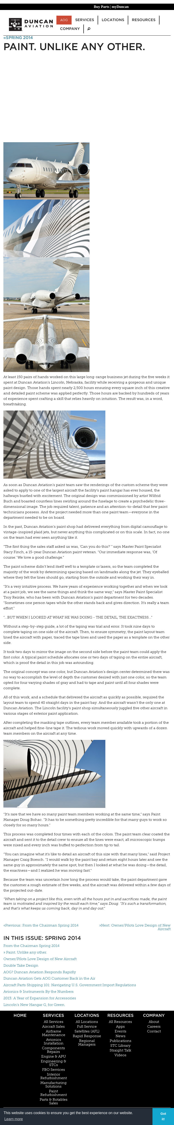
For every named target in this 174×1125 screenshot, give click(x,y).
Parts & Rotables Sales (54, 1101)
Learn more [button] (13, 1119)
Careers (154, 1026)
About (154, 1022)
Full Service (87, 1026)
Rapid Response (87, 1036)
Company (154, 1015)
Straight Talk (120, 1050)
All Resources (120, 1022)
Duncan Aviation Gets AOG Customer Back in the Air (49, 978)
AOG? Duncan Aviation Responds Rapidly (39, 972)
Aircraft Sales (53, 1026)
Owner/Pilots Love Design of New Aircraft (40, 959)
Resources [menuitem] (143, 20)
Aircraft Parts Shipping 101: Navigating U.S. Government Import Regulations (69, 985)
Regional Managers (87, 1042)
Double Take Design (20, 965)
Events (120, 1031)
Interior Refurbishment (53, 1076)
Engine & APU (53, 1056)
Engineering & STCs (53, 1063)
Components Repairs (53, 1050)
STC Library (120, 1045)
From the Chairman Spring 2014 (31, 946)
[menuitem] (89, 28)
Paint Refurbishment (53, 1093)
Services (53, 1015)
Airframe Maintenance (53, 1033)
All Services (53, 1022)
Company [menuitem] (70, 29)
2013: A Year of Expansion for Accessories (39, 998)
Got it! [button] (163, 1116)
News (121, 1036)
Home (20, 1015)
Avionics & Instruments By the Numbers (38, 991)
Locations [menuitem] (113, 20)
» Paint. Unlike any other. (25, 952)
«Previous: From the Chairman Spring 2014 (40, 925)
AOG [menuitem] (64, 20)
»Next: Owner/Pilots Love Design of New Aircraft (135, 927)
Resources (120, 1015)
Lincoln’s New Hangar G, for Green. (34, 1005)
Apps (120, 1026)
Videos (120, 1055)
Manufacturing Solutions (53, 1084)
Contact (154, 1031)
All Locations (87, 1022)
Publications (120, 1041)
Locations (87, 1015)
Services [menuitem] (84, 20)
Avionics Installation (53, 1041)
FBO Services (53, 1069)
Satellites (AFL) (87, 1031)
